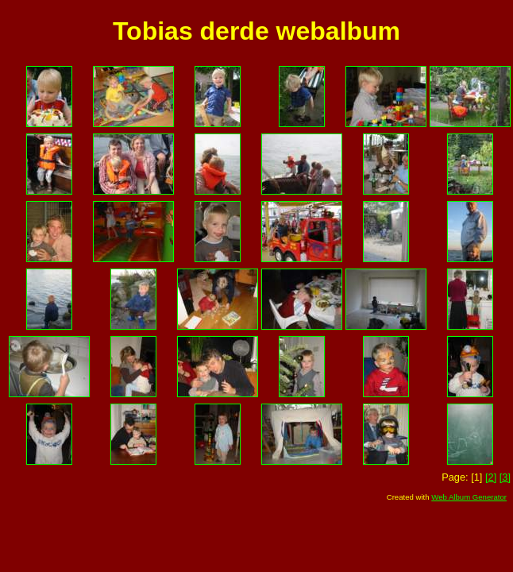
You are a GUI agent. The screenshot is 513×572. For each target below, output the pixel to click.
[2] (490, 477)
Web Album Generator (469, 497)
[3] (505, 477)
